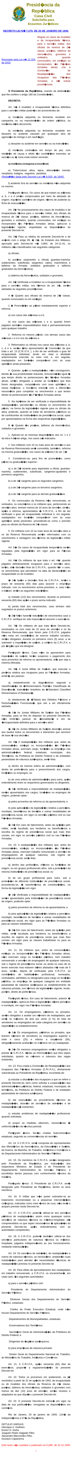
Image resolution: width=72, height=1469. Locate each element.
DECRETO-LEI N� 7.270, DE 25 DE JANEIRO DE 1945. (36, 30)
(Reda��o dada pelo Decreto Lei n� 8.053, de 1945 (32, 176)
